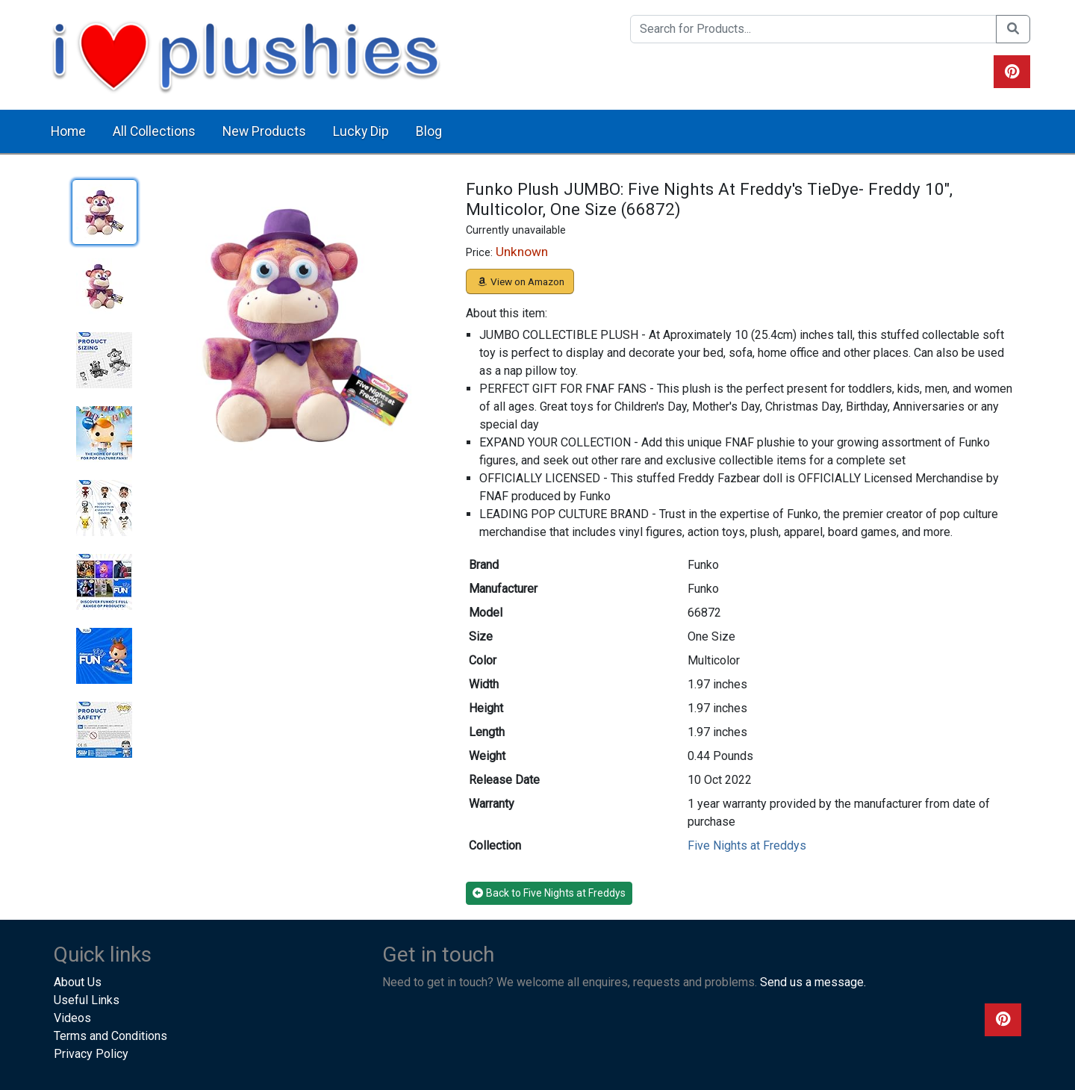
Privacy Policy (91, 1054)
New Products (264, 131)
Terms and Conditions (110, 1036)
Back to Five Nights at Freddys (549, 893)
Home (68, 131)
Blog (429, 131)
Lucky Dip (361, 131)
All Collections (154, 131)
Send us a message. (813, 982)
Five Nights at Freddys (747, 845)
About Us (78, 982)
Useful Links (86, 1000)
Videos (72, 1018)
